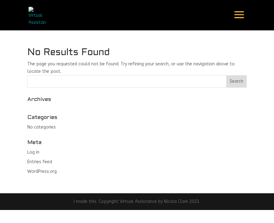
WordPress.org (42, 171)
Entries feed (39, 161)
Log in (33, 152)
